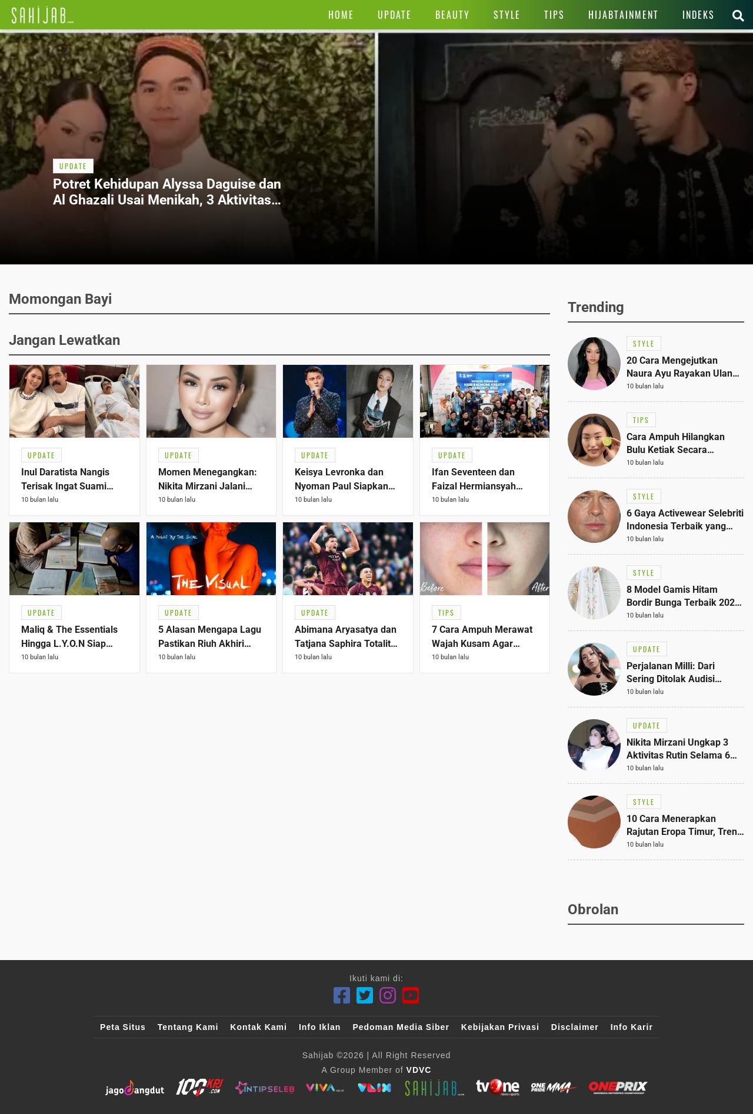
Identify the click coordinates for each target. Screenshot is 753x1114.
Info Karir (632, 1027)
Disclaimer (575, 1027)
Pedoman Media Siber (400, 1027)
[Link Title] (42, 14)
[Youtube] (410, 995)
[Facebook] (342, 995)
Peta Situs (123, 1027)
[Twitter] (365, 995)
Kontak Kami (258, 1027)
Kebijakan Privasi (500, 1027)
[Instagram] (388, 995)
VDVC (419, 1070)
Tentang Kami (188, 1027)
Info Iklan (320, 1027)
